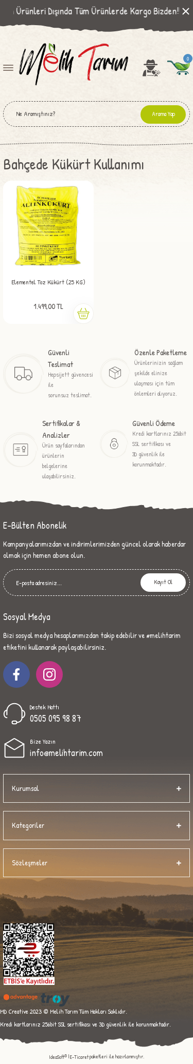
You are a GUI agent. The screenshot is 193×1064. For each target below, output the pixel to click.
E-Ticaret (79, 1056)
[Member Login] (152, 67)
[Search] (96, 114)
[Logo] (72, 67)
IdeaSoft (58, 1056)
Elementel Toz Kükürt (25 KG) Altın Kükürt (48, 284)
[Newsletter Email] (96, 582)
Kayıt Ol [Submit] (163, 582)
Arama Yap (163, 114)
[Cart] (178, 67)
